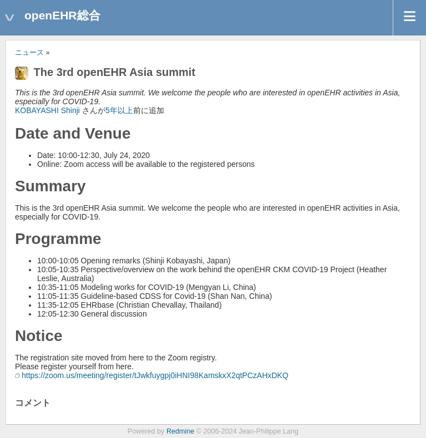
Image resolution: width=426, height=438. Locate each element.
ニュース (29, 53)
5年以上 (119, 110)
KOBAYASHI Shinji (47, 110)
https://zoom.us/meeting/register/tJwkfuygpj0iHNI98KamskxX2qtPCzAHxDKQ (155, 375)
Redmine (180, 431)
